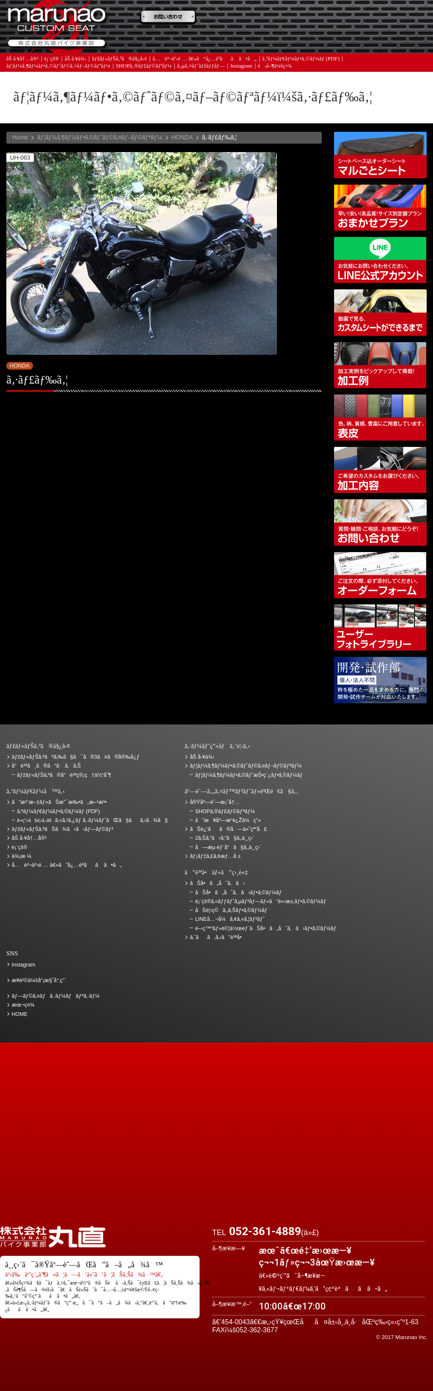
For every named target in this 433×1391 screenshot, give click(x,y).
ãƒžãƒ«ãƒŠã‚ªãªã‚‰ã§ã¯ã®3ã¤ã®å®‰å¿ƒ (76, 757)
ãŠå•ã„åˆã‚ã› (391, 42)
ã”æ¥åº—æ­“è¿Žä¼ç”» (227, 820)
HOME (20, 1014)
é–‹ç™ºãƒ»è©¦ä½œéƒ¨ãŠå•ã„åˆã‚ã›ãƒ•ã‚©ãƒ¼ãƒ (380, 680)
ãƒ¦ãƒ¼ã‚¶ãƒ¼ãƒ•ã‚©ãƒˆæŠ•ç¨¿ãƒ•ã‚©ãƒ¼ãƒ (249, 775)
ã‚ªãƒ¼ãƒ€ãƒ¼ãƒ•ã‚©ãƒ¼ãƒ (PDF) (301, 64)
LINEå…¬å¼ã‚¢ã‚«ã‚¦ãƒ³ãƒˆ (380, 260)
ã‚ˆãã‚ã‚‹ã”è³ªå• (175, 42)
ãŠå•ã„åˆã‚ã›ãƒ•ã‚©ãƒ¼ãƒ (239, 893)
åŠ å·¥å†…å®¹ (22, 64)
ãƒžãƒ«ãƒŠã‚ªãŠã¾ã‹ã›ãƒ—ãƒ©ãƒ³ (380, 208)
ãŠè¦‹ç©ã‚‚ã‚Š (247, 18)
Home (20, 137)
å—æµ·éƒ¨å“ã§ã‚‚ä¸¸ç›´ (228, 847)
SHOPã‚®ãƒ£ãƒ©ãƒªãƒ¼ (144, 71)
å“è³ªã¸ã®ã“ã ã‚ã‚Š (46, 766)
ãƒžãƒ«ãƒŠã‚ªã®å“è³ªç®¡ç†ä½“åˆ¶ (64, 775)
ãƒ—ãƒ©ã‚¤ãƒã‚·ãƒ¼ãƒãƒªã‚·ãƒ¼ (56, 996)
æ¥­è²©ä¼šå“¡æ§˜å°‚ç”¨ (39, 980)
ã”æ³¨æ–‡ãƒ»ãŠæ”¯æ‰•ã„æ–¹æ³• (175, 18)
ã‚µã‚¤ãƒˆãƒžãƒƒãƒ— (201, 71)
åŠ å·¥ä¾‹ (76, 64)
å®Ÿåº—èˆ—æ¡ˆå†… (319, 42)
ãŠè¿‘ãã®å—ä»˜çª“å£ (391, 18)
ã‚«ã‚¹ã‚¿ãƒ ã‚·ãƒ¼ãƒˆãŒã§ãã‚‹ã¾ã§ (92, 820)
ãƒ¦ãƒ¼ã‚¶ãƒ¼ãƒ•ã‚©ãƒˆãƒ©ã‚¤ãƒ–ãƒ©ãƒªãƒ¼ (58, 71)
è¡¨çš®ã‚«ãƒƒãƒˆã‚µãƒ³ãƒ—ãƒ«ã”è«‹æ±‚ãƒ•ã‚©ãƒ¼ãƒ (261, 901)
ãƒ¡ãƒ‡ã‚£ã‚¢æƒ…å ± (247, 42)
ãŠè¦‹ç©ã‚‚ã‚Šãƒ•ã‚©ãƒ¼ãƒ (232, 910)
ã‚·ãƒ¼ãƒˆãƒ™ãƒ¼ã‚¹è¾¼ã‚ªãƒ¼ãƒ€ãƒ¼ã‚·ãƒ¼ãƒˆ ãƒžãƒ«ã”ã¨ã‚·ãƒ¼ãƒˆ (380, 155)
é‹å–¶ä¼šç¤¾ (275, 71)
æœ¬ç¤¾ (23, 1005)
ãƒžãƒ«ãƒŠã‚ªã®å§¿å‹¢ (119, 64)
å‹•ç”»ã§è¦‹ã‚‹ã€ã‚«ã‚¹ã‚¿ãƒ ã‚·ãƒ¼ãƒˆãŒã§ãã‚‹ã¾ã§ (380, 312)
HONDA (182, 137)
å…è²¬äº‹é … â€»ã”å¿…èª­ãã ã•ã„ (205, 64)
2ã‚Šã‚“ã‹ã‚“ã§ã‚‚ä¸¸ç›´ (224, 838)
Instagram (241, 71)
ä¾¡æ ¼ (319, 18)
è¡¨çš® (51, 64)
